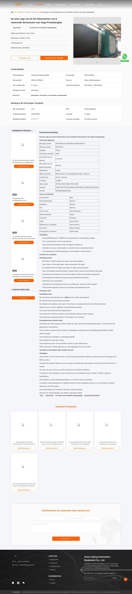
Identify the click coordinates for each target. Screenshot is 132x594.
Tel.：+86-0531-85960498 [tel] (20, 561)
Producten (39, 5)
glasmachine (50, 395)
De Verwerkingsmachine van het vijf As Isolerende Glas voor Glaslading (80, 443)
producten (20, 12)
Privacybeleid (16, 592)
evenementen (90, 5)
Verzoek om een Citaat (54, 58)
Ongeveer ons (60, 5)
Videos (48, 5)
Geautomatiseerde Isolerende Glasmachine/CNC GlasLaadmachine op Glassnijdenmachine (24, 443)
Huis (29, 5)
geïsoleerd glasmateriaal (91, 395)
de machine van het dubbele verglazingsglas (68, 395)
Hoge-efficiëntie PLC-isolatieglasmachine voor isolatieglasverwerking (19, 200)
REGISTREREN (115, 578)
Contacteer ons (75, 5)
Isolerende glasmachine (32, 12)
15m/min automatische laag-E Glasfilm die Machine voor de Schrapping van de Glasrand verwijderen (23, 162)
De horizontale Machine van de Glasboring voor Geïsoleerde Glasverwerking (108, 443)
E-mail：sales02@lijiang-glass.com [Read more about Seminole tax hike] (23, 565)
